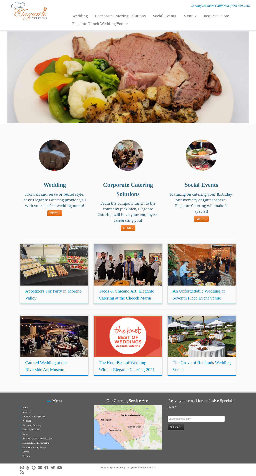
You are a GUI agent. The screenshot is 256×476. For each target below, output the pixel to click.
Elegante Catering (116, 467)
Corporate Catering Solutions (120, 15)
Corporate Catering (31, 425)
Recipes (26, 456)
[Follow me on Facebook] (47, 468)
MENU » (54, 213)
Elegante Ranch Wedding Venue (100, 23)
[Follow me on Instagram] (23, 468)
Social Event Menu (31, 429)
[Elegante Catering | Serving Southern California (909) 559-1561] (29, 11)
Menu (189, 15)
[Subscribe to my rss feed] (23, 472)
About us (26, 412)
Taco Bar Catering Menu (34, 447)
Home (25, 407)
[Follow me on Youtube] (60, 468)
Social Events (164, 15)
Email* (172, 407)
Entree (25, 451)
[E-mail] (41, 468)
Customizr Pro (148, 467)
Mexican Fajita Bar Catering (35, 442)
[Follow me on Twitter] (54, 468)
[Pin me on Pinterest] (35, 468)
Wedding (80, 15)
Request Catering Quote (33, 416)
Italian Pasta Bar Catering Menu (37, 438)
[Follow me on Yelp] (29, 468)
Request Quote (216, 15)
